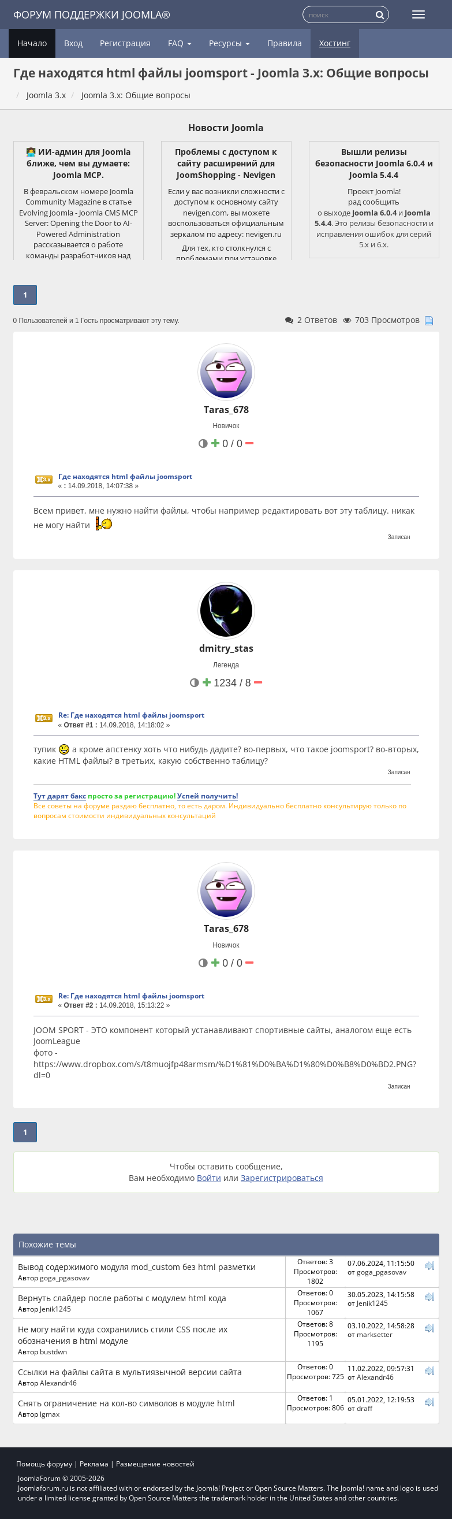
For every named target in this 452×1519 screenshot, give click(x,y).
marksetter (375, 1334)
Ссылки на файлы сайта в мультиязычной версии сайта (130, 1371)
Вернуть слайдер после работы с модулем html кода (122, 1298)
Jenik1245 (55, 1308)
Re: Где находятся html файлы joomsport (131, 715)
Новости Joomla (226, 127)
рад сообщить (373, 201)
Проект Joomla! (374, 191)
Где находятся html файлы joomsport (125, 476)
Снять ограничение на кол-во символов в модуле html (126, 1403)
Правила (284, 43)
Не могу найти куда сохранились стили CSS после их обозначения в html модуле (122, 1335)
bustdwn (53, 1351)
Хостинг (334, 43)
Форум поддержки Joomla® (91, 14)
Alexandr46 (58, 1382)
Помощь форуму (44, 1464)
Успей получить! (207, 795)
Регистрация (125, 43)
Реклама (94, 1464)
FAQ (180, 43)
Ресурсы (229, 43)
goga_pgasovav (64, 1277)
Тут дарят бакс (59, 795)
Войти (209, 1177)
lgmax (49, 1413)
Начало (32, 43)
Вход (73, 43)
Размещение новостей (155, 1464)
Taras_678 (226, 409)
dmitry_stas (226, 648)
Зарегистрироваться (282, 1177)
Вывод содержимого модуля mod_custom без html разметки (137, 1266)
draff (364, 1408)
